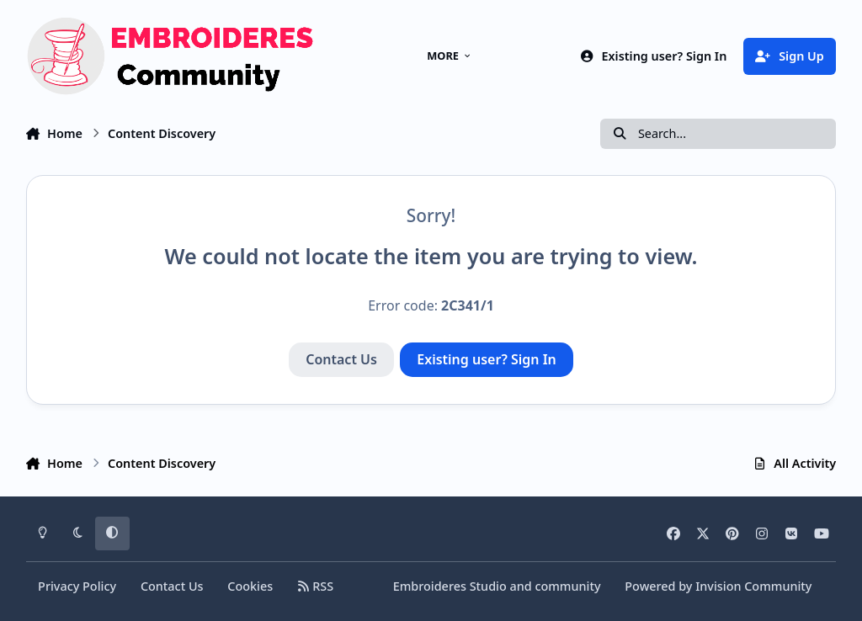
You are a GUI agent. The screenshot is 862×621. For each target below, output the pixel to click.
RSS (315, 586)
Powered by (718, 586)
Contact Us (341, 359)
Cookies (250, 586)
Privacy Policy (77, 586)
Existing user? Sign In (486, 359)
